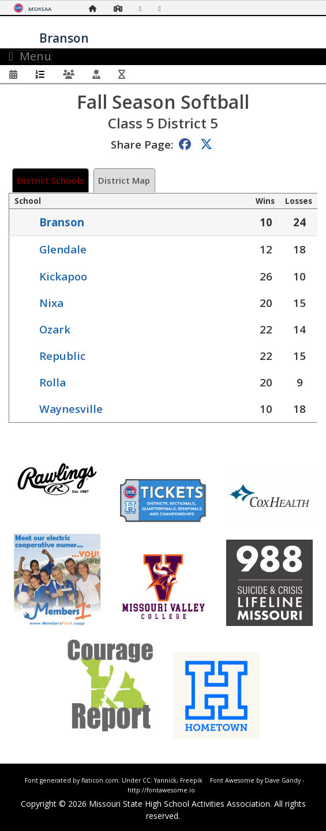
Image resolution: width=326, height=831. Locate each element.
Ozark (54, 329)
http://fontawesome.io (161, 790)
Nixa (51, 302)
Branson (61, 222)
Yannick (165, 780)
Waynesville (71, 408)
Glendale (63, 249)
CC (147, 780)
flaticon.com (99, 780)
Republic (62, 355)
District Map (124, 180)
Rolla (52, 382)
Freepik (191, 780)
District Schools (50, 180)
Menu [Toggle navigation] (30, 56)
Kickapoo (63, 276)
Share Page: (142, 144)
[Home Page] (95, 8)
